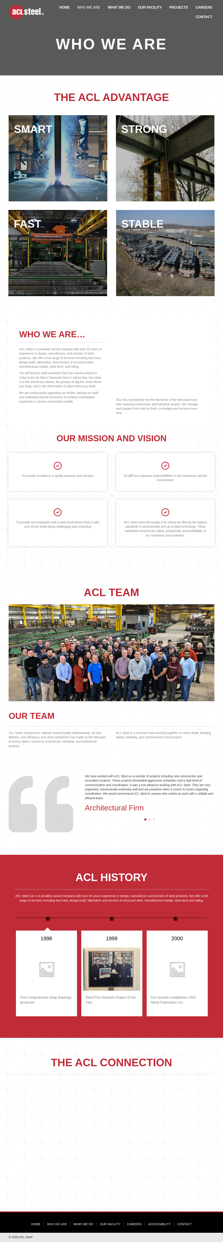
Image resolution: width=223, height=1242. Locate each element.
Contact (184, 1224)
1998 (111, 938)
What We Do (83, 1224)
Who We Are (57, 1224)
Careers (134, 1224)
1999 (177, 938)
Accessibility (159, 1224)
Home (35, 1224)
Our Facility (110, 1224)
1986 (46, 938)
